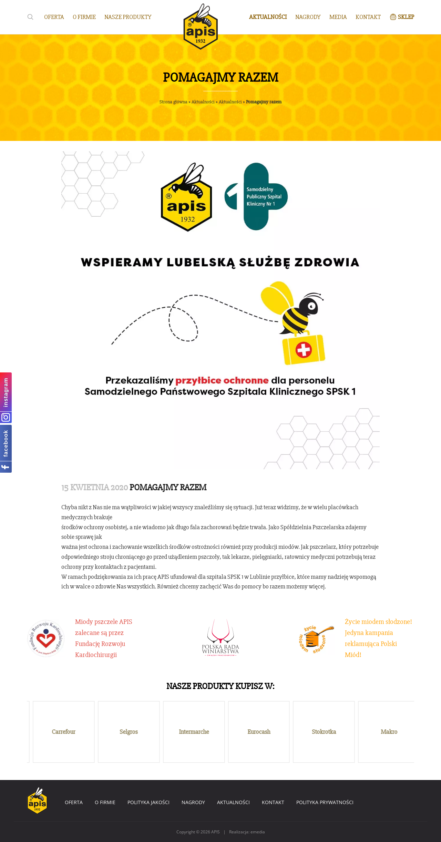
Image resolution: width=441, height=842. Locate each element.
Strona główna (173, 102)
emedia (257, 832)
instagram (6, 392)
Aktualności (203, 102)
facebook (6, 443)
